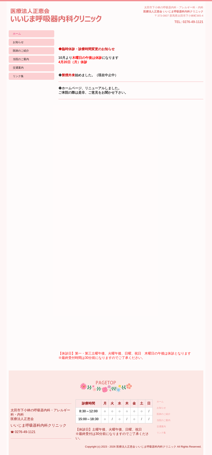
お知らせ (18, 42)
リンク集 (18, 76)
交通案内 (18, 67)
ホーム (17, 33)
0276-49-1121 (193, 22)
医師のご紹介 (21, 50)
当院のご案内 (21, 59)
